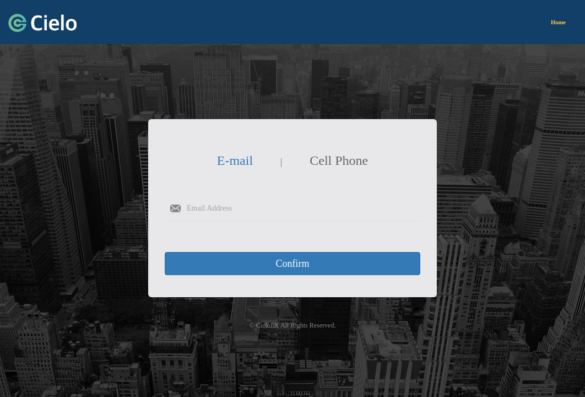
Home (558, 22)
